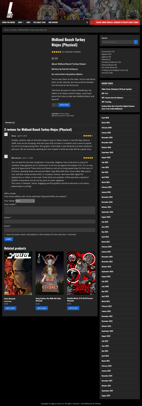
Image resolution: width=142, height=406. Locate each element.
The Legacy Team (39, 22)
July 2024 (105, 222)
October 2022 (106, 326)
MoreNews (85, 403)
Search (104, 38)
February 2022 (107, 366)
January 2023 (106, 311)
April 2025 (105, 177)
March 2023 (106, 301)
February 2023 (107, 306)
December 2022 (107, 316)
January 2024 (106, 251)
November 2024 (107, 202)
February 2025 (107, 187)
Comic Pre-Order (8, 22)
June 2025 (105, 167)
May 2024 (105, 232)
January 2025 (106, 192)
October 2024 (106, 207)
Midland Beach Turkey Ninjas (64, 116)
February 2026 (107, 127)
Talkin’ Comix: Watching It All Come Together (117, 89)
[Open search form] (87, 22)
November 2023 (107, 261)
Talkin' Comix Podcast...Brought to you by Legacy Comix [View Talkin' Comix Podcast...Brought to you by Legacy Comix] (114, 22)
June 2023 (105, 286)
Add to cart (64, 105)
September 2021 (107, 390)
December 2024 (107, 197)
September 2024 (107, 212)
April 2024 (105, 236)
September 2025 (107, 152)
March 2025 (106, 182)
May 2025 (105, 172)
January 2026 (106, 132)
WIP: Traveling (106, 102)
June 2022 (105, 346)
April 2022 (105, 356)
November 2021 (107, 380)
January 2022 (106, 370)
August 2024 (106, 217)
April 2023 (105, 296)
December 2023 (107, 256)
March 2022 (106, 361)
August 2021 (106, 395)
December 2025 (107, 137)
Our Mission (53, 22)
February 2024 (107, 246)
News (28, 22)
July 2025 (105, 162)
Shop (20, 22)
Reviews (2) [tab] (10, 122)
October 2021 (106, 385)
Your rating (10, 201)
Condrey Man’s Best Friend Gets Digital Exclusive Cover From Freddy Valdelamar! (118, 107)
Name (7, 217)
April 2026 (105, 117)
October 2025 (106, 147)
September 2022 (107, 331)
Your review (10, 204)
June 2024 (105, 227)
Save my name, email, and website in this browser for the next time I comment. (41, 234)
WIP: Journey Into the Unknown (112, 97)
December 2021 (107, 376)
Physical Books (64, 114)
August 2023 (106, 276)
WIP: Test (105, 93)
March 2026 (106, 122)
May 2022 (105, 351)
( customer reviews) (71, 51)
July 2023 (105, 281)
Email (7, 226)
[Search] (136, 42)
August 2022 (106, 336)
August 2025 (106, 157)
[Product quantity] (55, 105)
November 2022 (107, 321)
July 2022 (105, 341)
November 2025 (107, 142)
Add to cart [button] (10, 308)
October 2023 (106, 266)
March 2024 (106, 241)
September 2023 (107, 271)
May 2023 (105, 291)
